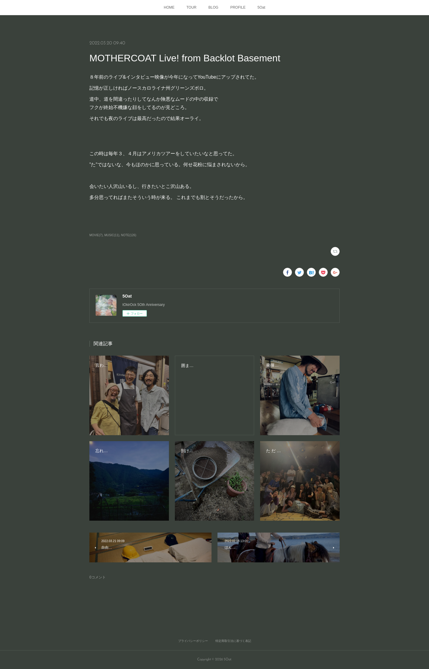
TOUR (191, 7)
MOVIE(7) (95, 235)
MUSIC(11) (111, 235)
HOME (169, 7)
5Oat (261, 7)
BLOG (213, 7)
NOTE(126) (128, 235)
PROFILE (237, 7)
